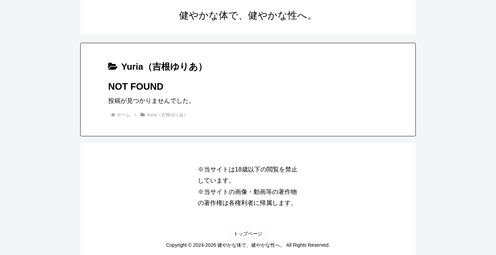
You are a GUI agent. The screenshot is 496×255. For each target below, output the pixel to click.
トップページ (248, 233)
